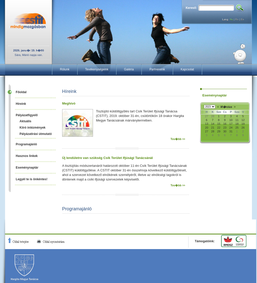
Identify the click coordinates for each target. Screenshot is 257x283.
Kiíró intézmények (32, 127)
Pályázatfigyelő (27, 115)
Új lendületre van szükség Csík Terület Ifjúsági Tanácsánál (107, 158)
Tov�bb (178, 138)
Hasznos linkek (27, 156)
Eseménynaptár (27, 167)
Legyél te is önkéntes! (31, 179)
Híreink (21, 104)
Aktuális (25, 121)
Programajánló (26, 144)
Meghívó (69, 103)
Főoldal (21, 92)
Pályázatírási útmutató (35, 134)
